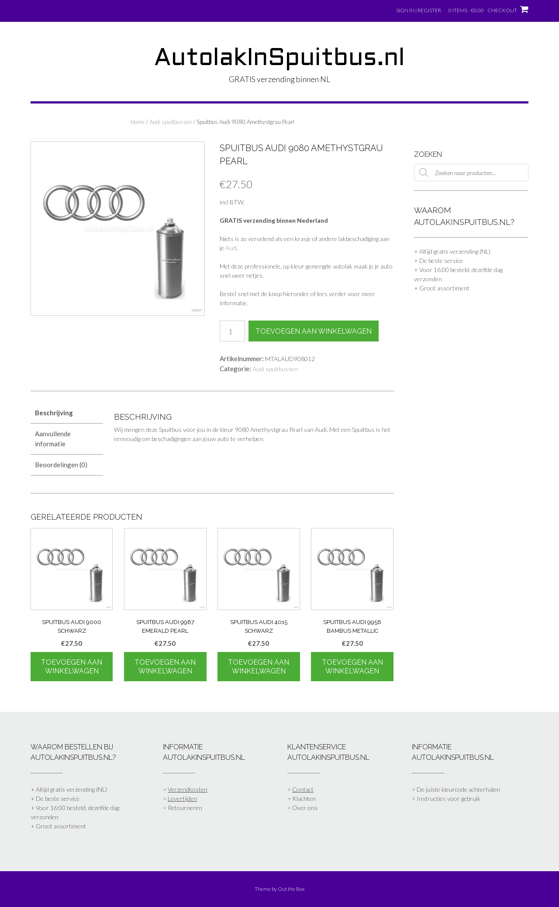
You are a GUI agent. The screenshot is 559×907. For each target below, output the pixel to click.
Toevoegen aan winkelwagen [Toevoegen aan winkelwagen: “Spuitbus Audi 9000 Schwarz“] (71, 666)
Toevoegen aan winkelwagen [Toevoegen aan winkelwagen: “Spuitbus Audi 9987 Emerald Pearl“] (165, 666)
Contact (303, 789)
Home (138, 121)
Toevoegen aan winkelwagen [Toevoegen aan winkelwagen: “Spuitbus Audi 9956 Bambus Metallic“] (352, 666)
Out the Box (291, 889)
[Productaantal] (232, 331)
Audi (231, 248)
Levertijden (182, 798)
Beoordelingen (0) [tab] (61, 465)
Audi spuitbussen (170, 121)
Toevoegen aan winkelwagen (313, 331)
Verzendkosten (187, 789)
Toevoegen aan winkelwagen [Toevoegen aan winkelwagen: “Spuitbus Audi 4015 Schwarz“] (258, 666)
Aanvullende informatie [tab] (53, 439)
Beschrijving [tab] (54, 413)
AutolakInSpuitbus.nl (279, 59)
